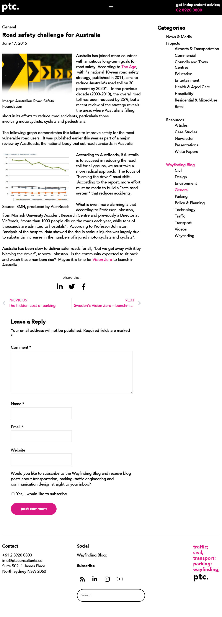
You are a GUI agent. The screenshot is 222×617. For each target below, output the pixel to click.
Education (183, 74)
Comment (21, 348)
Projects (173, 44)
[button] (110, 7)
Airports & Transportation (197, 49)
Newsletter (184, 139)
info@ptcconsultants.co (22, 561)
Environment (186, 184)
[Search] (134, 595)
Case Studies (186, 132)
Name (17, 404)
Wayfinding (184, 236)
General (181, 190)
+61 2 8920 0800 (17, 556)
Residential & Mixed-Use (196, 101)
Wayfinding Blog (180, 165)
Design (181, 177)
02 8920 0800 (189, 10)
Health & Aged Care (192, 87)
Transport (183, 223)
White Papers (186, 152)
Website (18, 451)
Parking (181, 197)
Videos (181, 230)
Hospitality (184, 94)
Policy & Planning (190, 203)
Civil (178, 171)
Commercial (185, 56)
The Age (128, 67)
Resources (175, 120)
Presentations (186, 145)
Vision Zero (102, 260)
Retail (179, 107)
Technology (185, 210)
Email (17, 427)
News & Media (179, 37)
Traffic (180, 217)
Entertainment (187, 81)
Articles (181, 126)
